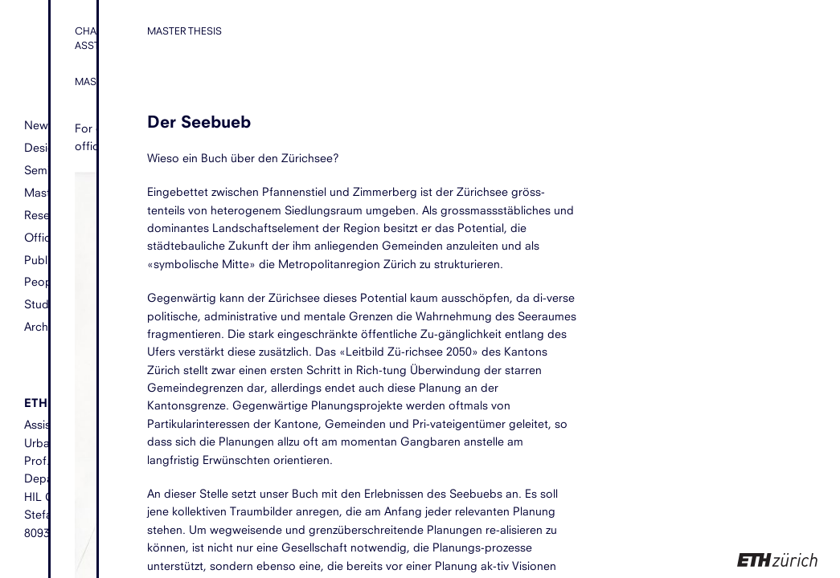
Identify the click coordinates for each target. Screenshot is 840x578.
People (42, 281)
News (39, 125)
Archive (43, 326)
